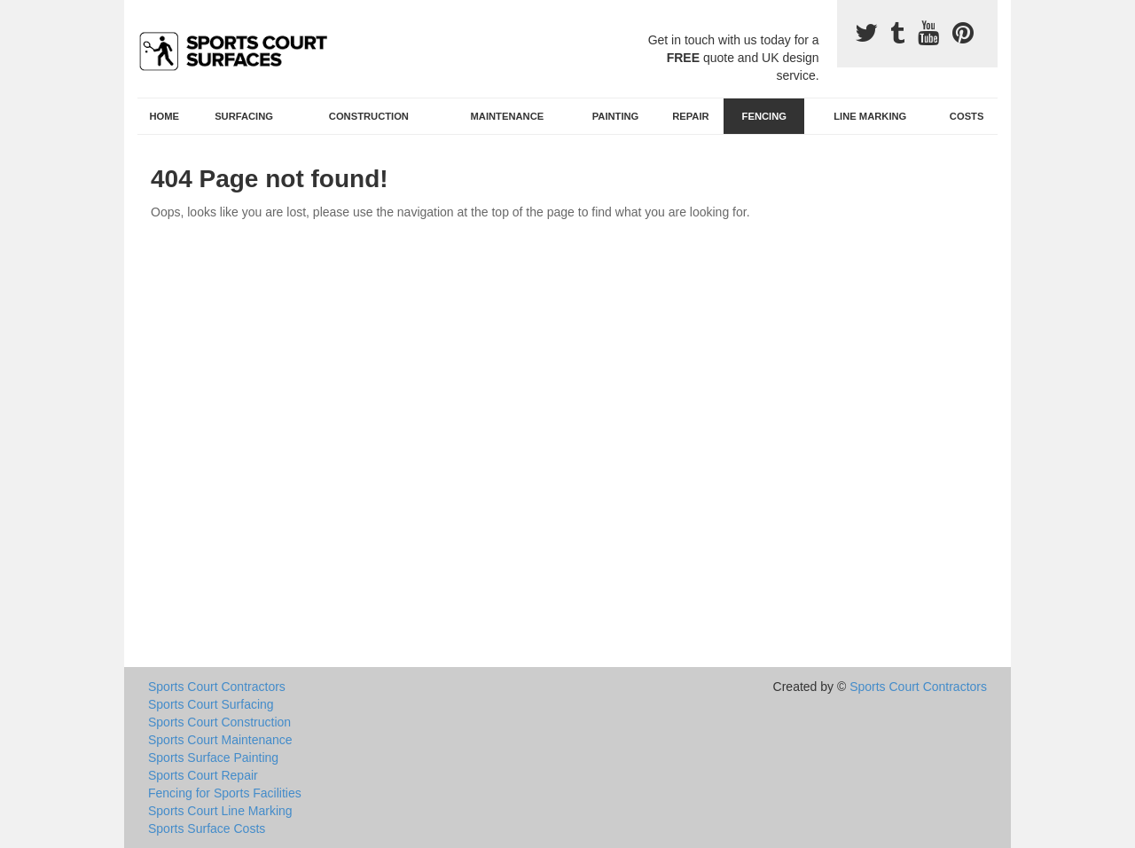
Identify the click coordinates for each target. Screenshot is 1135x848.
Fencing (764, 116)
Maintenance (507, 116)
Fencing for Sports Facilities (224, 793)
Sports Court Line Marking (220, 811)
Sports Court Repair (203, 775)
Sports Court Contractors (217, 686)
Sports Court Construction (219, 722)
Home (165, 116)
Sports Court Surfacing (211, 704)
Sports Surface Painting (213, 757)
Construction (369, 116)
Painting (615, 116)
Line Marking (870, 116)
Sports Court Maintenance (220, 740)
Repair (690, 116)
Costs (967, 116)
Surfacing (244, 116)
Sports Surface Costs (206, 828)
